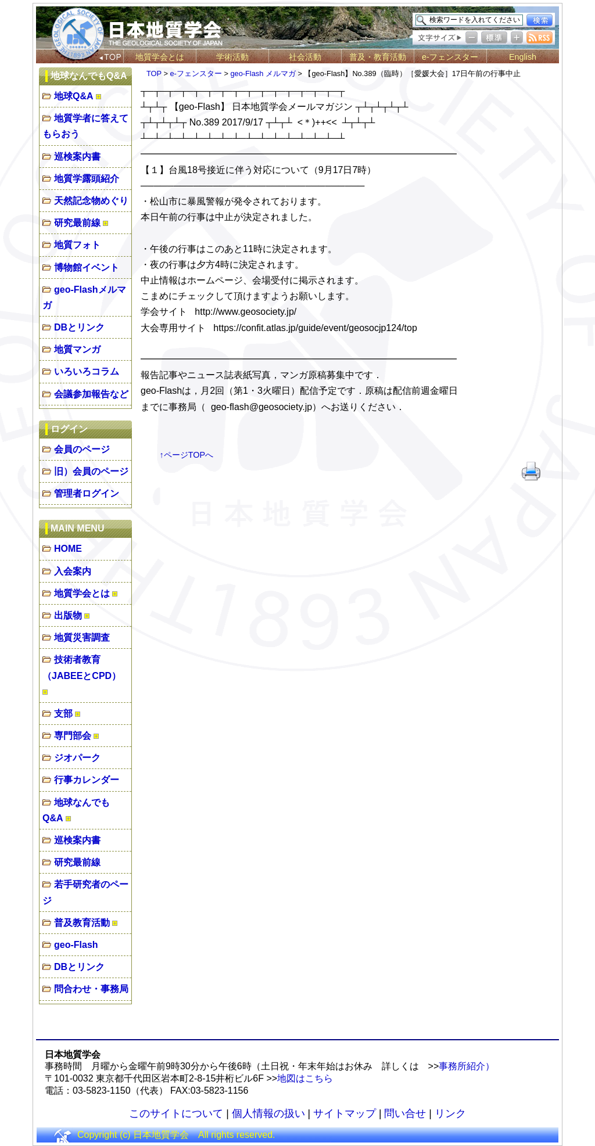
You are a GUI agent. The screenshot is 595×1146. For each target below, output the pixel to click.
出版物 (68, 615)
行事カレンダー (86, 780)
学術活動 (232, 57)
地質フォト (77, 245)
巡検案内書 (77, 156)
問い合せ (405, 1113)
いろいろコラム (86, 371)
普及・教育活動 (377, 57)
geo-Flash (76, 945)
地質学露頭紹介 (86, 179)
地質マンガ (77, 349)
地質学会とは (159, 57)
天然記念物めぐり (91, 201)
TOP (154, 73)
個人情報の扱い (268, 1113)
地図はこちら (305, 1078)
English (522, 57)
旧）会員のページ (91, 471)
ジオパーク (77, 758)
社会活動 (305, 57)
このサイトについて (176, 1113)
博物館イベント (86, 267)
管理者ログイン (86, 493)
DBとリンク (79, 327)
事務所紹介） (466, 1066)
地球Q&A (74, 96)
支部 (63, 714)
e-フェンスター (450, 57)
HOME (68, 549)
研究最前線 (77, 223)
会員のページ (82, 449)
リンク (450, 1113)
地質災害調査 (82, 637)
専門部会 (72, 736)
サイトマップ (344, 1113)
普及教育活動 (82, 923)
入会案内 (72, 571)
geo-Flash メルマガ (262, 73)
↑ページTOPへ (187, 454)
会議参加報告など (91, 394)
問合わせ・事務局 (91, 989)
